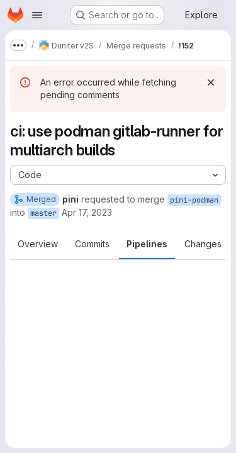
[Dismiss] (210, 82)
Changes (203, 243)
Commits (92, 243)
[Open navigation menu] (37, 15)
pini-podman (194, 200)
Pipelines (146, 243)
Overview (38, 243)
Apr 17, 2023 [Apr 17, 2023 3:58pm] (87, 212)
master (43, 213)
